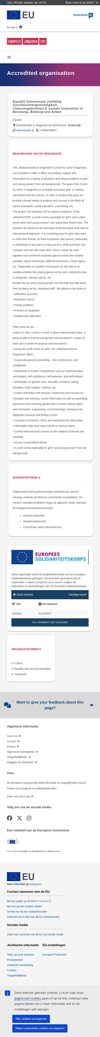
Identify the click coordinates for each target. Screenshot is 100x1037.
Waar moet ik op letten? (81, 2)
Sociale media (17, 925)
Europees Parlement (55, 954)
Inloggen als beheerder (20, 762)
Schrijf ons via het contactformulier (27, 911)
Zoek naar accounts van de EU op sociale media (35, 934)
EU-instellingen (54, 945)
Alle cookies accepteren (31, 1018)
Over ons (12, 736)
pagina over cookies (27, 998)
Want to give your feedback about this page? (49, 705)
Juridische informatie (23, 945)
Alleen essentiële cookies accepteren (39, 1028)
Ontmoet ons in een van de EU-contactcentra (33, 916)
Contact (11, 741)
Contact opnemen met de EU (28, 891)
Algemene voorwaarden (21, 751)
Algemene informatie (22, 726)
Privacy (11, 746)
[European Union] (20, 880)
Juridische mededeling (20, 965)
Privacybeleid (14, 959)
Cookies (11, 970)
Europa (11, 27)
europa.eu (35, 884)
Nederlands (83, 15)
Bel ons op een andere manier (24, 906)
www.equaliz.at (25, 130)
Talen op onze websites (20, 954)
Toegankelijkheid (17, 757)
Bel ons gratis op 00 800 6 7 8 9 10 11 (29, 901)
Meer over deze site (18, 796)
